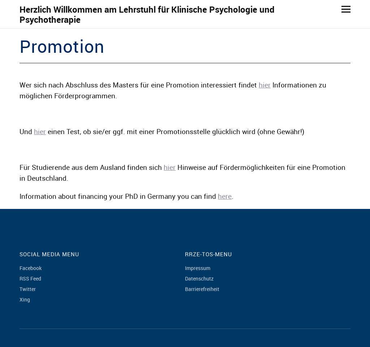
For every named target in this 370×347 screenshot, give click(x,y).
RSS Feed (30, 278)
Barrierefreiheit (202, 289)
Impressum (197, 268)
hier (265, 85)
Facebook (31, 268)
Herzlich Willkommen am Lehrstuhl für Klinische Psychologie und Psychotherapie (147, 14)
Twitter (28, 289)
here (225, 196)
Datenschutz (199, 278)
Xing (25, 299)
